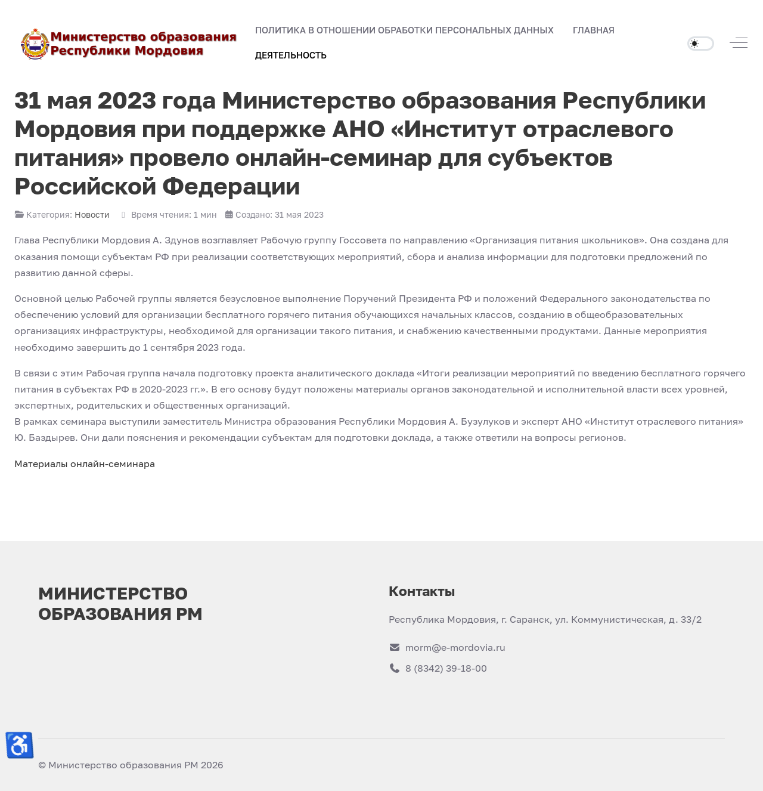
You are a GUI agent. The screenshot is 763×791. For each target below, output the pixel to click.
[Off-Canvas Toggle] (739, 43)
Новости (92, 214)
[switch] (700, 43)
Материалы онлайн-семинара (84, 463)
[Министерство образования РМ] (130, 42)
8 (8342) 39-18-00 (438, 668)
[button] (593, 30)
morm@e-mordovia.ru (447, 647)
